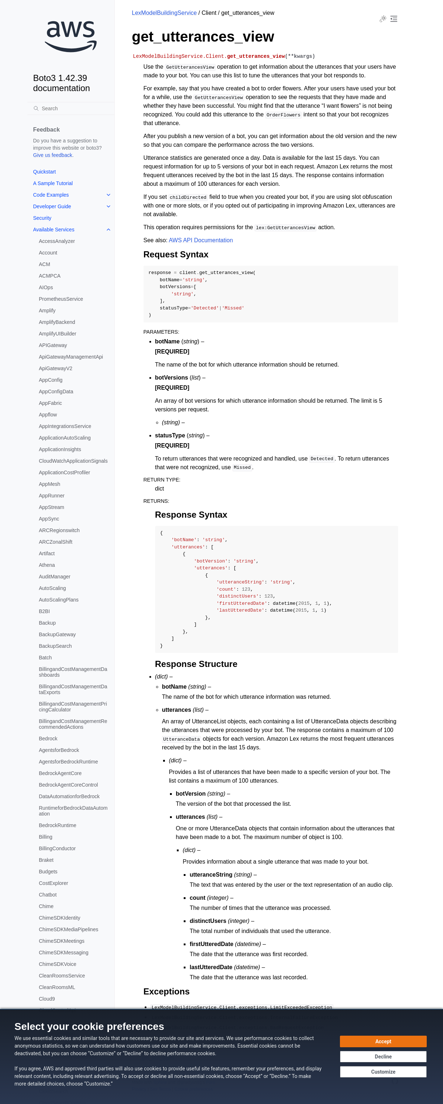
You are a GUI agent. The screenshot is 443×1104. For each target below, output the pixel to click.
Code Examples (51, 195)
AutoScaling (52, 588)
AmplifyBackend (57, 322)
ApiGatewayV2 (56, 368)
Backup (47, 623)
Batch (45, 657)
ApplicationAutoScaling (65, 438)
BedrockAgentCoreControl (68, 785)
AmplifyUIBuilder (57, 334)
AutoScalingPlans (59, 600)
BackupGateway (57, 634)
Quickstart (44, 172)
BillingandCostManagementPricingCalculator (73, 707)
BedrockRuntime (58, 825)
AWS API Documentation (201, 240)
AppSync (49, 519)
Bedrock (48, 738)
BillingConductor (57, 848)
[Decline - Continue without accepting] (383, 1056)
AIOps (46, 287)
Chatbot (48, 895)
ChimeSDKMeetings (62, 941)
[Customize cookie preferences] (383, 1072)
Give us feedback (52, 155)
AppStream (51, 507)
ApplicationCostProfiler (64, 472)
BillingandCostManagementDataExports (73, 689)
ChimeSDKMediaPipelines (68, 929)
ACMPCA (50, 276)
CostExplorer (53, 883)
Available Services (53, 229)
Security (42, 218)
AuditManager (55, 576)
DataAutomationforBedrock (69, 796)
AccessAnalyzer (57, 241)
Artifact (47, 553)
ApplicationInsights (60, 449)
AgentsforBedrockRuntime (68, 762)
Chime (46, 906)
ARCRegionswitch (59, 530)
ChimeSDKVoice (58, 964)
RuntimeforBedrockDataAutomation (73, 811)
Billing (45, 837)
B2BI (44, 611)
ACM (44, 264)
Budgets (48, 871)
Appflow (48, 415)
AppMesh (49, 484)
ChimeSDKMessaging (64, 952)
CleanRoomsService (62, 976)
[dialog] (221, 1056)
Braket (46, 860)
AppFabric (50, 403)
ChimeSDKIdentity (59, 918)
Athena (47, 565)
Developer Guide (52, 206)
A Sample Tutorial (53, 183)
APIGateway (53, 345)
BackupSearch (55, 646)
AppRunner (52, 495)
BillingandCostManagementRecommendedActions (73, 724)
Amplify (47, 310)
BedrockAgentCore (60, 773)
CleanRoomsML (57, 987)
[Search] (70, 108)
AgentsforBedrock (59, 750)
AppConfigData (56, 391)
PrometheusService (61, 299)
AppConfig (51, 380)
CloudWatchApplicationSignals (73, 461)
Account (48, 253)
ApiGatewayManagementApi (71, 357)
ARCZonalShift (56, 542)
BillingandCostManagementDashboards (73, 672)
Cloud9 (47, 999)
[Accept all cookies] (383, 1041)
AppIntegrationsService (65, 426)
